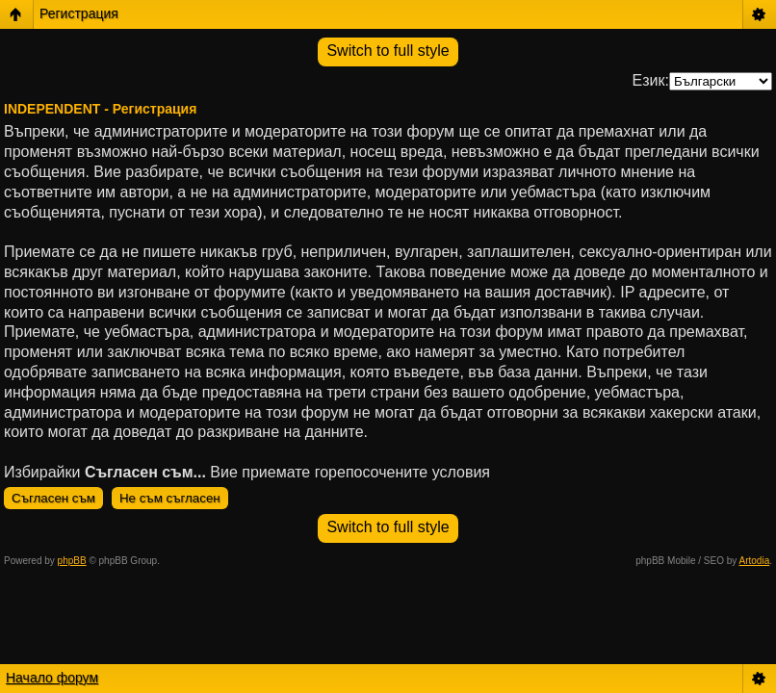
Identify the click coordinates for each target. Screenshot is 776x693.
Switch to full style (387, 50)
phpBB (72, 560)
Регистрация (78, 13)
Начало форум (52, 677)
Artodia (754, 560)
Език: (651, 80)
